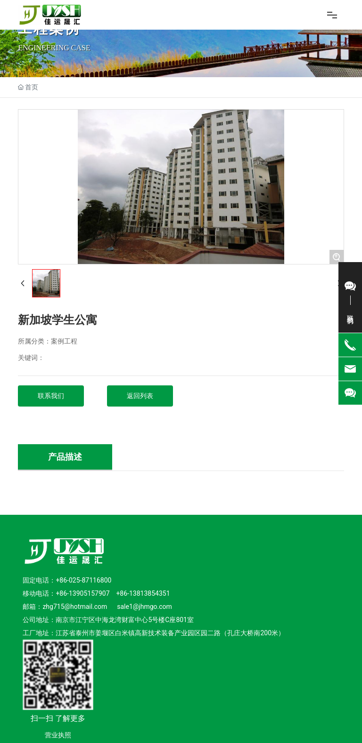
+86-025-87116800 (83, 580)
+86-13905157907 (82, 593)
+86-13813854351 (143, 593)
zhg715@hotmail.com (75, 606)
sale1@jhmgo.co (141, 606)
